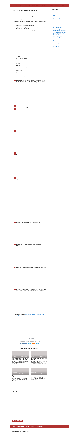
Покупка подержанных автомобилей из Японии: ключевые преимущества (60, 37)
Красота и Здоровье (36, 5)
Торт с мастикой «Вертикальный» (24, 315)
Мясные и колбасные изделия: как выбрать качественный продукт (20, 359)
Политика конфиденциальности (23, 426)
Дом (29, 5)
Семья (21, 5)
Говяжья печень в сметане (30, 314)
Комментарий (14, 391)
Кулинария (44, 5)
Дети (26, 5)
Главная (16, 5)
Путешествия (57, 5)
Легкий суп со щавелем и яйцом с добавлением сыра (20, 376)
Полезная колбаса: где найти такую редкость (39, 359)
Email (25, 387)
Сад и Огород (50, 5)
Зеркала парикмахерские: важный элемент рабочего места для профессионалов (59, 33)
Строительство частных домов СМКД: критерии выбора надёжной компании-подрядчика (60, 42)
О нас (14, 426)
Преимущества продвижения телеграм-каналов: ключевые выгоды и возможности (58, 26)
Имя (13, 387)
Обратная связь (40, 426)
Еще (63, 5)
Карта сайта (33, 426)
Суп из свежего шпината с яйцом (38, 375)
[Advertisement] (30, 328)
